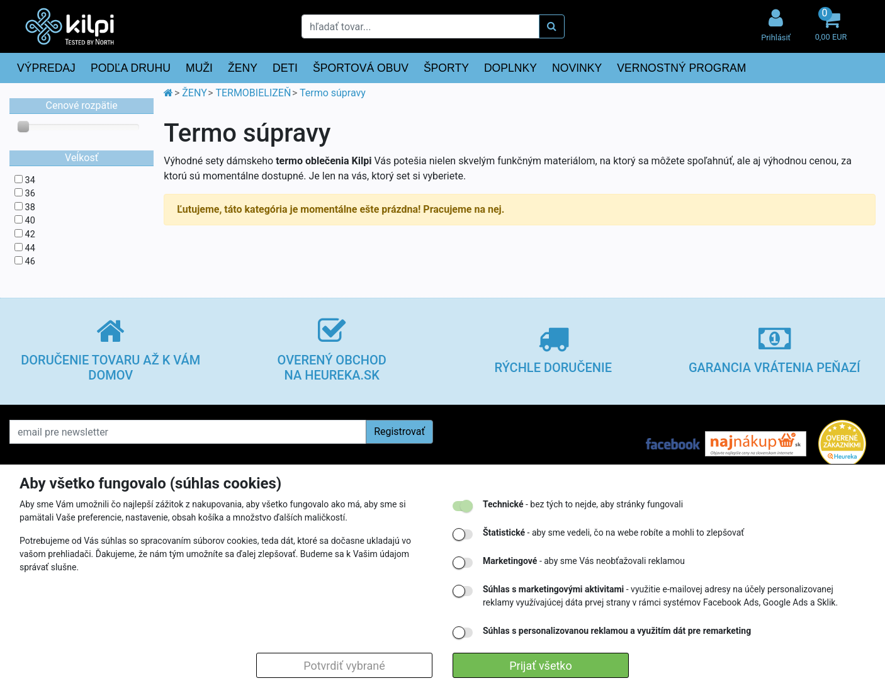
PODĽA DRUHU (131, 68)
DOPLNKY (510, 68)
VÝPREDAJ (46, 68)
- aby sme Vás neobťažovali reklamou (584, 561)
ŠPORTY (446, 68)
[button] (831, 26)
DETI (285, 68)
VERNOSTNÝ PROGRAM (681, 68)
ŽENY (242, 68)
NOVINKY (577, 68)
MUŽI (199, 68)
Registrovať (399, 431)
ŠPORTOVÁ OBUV (361, 68)
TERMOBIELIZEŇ (253, 93)
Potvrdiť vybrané (344, 665)
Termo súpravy (333, 93)
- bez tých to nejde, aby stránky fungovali (583, 504)
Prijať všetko (540, 665)
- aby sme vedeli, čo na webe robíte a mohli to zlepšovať (613, 532)
